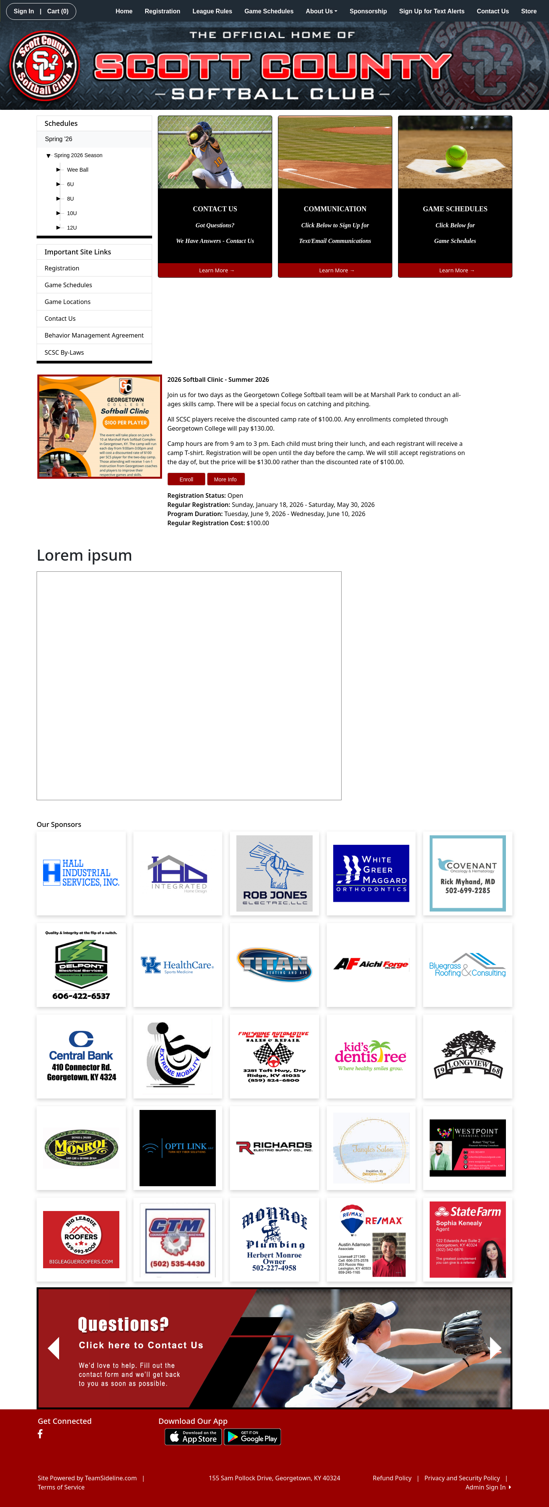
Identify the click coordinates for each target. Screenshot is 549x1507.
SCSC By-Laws (64, 352)
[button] (53, 1348)
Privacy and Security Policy (462, 1478)
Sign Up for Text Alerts (432, 11)
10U (72, 213)
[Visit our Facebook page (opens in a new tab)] (42, 1434)
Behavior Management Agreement (94, 335)
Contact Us (493, 11)
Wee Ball (77, 170)
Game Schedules (269, 11)
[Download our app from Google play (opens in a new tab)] (252, 1436)
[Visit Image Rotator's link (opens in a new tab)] (274, 1348)
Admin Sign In (488, 1487)
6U (70, 184)
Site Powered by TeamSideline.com (87, 1478)
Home (124, 11)
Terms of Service (61, 1487)
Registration (162, 11)
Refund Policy (392, 1478)
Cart (58, 11)
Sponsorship (368, 11)
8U (70, 199)
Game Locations (68, 302)
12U (72, 228)
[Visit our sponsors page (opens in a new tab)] (81, 873)
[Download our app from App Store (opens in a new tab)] (193, 1436)
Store (529, 11)
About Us (321, 11)
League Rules (212, 11)
